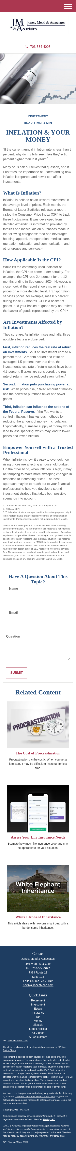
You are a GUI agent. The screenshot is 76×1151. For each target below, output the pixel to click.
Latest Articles (38, 1028)
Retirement (38, 1000)
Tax (38, 1016)
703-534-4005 (38, 46)
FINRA (46, 1119)
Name (13, 588)
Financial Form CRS (17, 1040)
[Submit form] (16, 672)
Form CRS (22, 1142)
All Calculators (38, 1037)
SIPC (52, 1119)
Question (13, 636)
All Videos (38, 1032)
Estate (38, 1008)
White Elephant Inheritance (38, 917)
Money (38, 1020)
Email (13, 612)
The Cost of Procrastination (38, 753)
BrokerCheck (9, 1050)
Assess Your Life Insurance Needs (38, 837)
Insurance (38, 1012)
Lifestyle (38, 1024)
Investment (38, 1004)
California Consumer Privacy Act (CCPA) (35, 1096)
